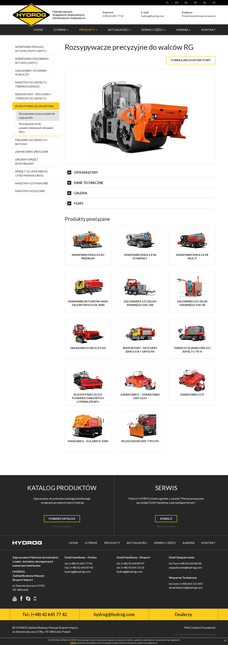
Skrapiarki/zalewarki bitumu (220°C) (32, 61)
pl (167, 2)
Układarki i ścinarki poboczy (31, 73)
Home (38, 30)
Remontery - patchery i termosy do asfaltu (33, 96)
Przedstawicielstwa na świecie (199, 14)
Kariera (189, 543)
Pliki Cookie (191, 628)
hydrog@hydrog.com (152, 14)
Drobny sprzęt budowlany (26, 162)
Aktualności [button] (119, 30)
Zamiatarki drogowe (31, 152)
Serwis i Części (165, 543)
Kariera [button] (183, 30)
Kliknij (73, 642)
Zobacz (166, 519)
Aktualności (137, 543)
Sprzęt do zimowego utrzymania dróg (31, 174)
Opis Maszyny (82, 173)
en (176, 2)
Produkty (112, 543)
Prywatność (208, 628)
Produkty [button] (88, 30)
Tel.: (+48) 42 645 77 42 (44, 614)
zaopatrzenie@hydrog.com (185, 568)
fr (195, 2)
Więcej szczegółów (62, 527)
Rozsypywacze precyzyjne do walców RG (37, 116)
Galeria (77, 194)
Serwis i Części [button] (153, 30)
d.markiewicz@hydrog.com (185, 588)
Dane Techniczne (85, 183)
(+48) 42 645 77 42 (112, 14)
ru (204, 2)
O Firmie (91, 543)
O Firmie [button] (61, 30)
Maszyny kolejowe (30, 191)
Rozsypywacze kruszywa (34, 106)
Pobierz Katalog (62, 519)
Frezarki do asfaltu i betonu (31, 142)
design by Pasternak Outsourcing (195, 634)
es (214, 2)
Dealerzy (183, 614)
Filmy (75, 204)
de (186, 2)
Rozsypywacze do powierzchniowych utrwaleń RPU (36, 128)
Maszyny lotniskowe (31, 183)
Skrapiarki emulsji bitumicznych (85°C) (30, 49)
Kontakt (208, 30)
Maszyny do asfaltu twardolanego (31, 85)
